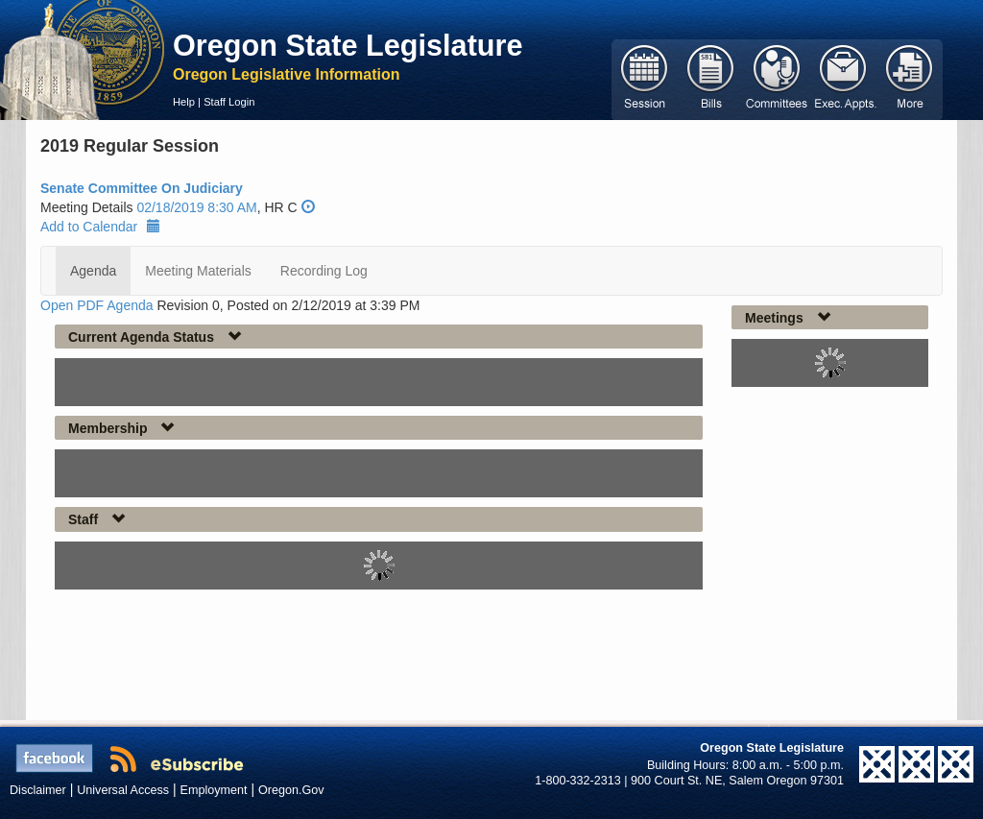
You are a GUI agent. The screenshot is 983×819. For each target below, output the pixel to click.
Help (184, 102)
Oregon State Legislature (348, 45)
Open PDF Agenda (97, 305)
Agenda (93, 270)
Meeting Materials (198, 270)
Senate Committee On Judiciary (141, 188)
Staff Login (229, 102)
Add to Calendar (100, 226)
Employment (214, 790)
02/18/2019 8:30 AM (196, 207)
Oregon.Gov (291, 790)
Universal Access (123, 790)
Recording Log (324, 270)
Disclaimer (38, 790)
